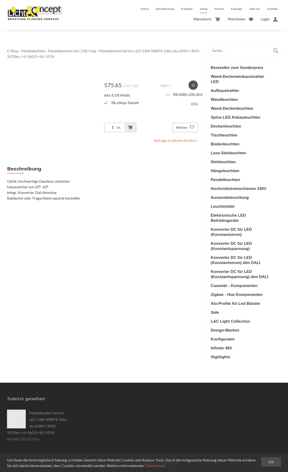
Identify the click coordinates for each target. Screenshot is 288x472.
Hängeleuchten (225, 171)
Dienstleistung (165, 9)
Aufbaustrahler (225, 90)
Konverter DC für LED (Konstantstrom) (231, 232)
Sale (215, 312)
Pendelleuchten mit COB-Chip (72, 51)
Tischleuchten (224, 135)
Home (145, 9)
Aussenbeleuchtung (230, 197)
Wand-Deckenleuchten (232, 108)
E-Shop (12, 51)
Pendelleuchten (33, 51)
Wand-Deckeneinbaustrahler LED (237, 79)
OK (271, 462)
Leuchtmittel (222, 206)
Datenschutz (155, 465)
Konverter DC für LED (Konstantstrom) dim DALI (235, 260)
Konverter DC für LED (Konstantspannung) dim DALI (239, 274)
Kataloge (236, 9)
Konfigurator (223, 339)
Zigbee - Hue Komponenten (236, 294)
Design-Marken (225, 330)
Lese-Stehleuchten (228, 153)
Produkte (187, 9)
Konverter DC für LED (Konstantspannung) (231, 246)
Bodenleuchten (225, 144)
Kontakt (272, 9)
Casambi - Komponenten (234, 285)
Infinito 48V (221, 348)
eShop (203, 9)
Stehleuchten (223, 162)
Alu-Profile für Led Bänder (235, 303)
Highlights (220, 357)
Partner (219, 9)
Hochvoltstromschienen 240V (238, 188)
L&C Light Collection (230, 321)
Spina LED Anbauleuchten (235, 117)
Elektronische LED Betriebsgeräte (228, 218)
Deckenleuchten (226, 126)
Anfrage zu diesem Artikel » (176, 140)
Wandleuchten (224, 99)
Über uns (255, 9)
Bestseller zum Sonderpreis (237, 67)
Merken (185, 127)
